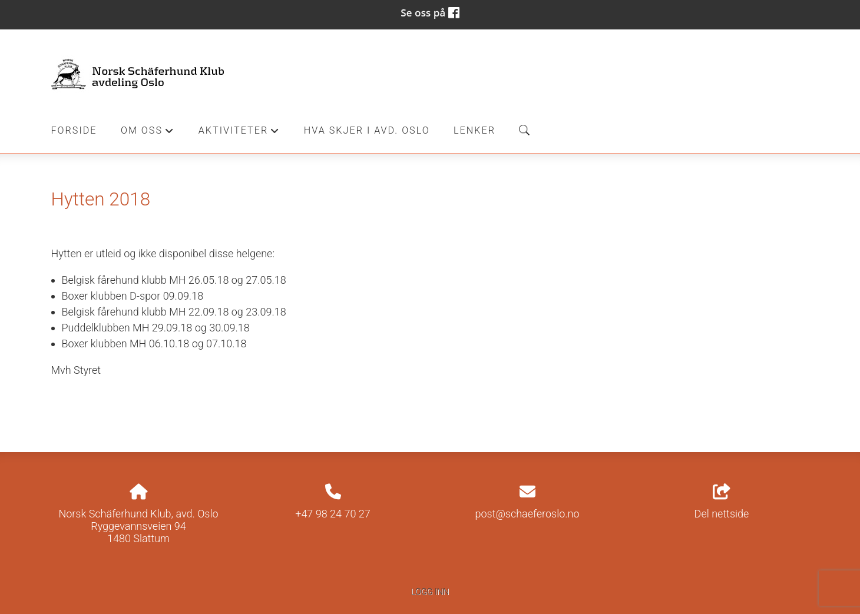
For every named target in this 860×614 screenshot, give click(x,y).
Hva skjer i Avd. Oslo (367, 130)
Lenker (474, 130)
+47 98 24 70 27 (333, 513)
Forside (74, 130)
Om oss (147, 133)
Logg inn (430, 592)
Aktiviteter (239, 133)
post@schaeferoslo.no (527, 513)
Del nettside (721, 502)
